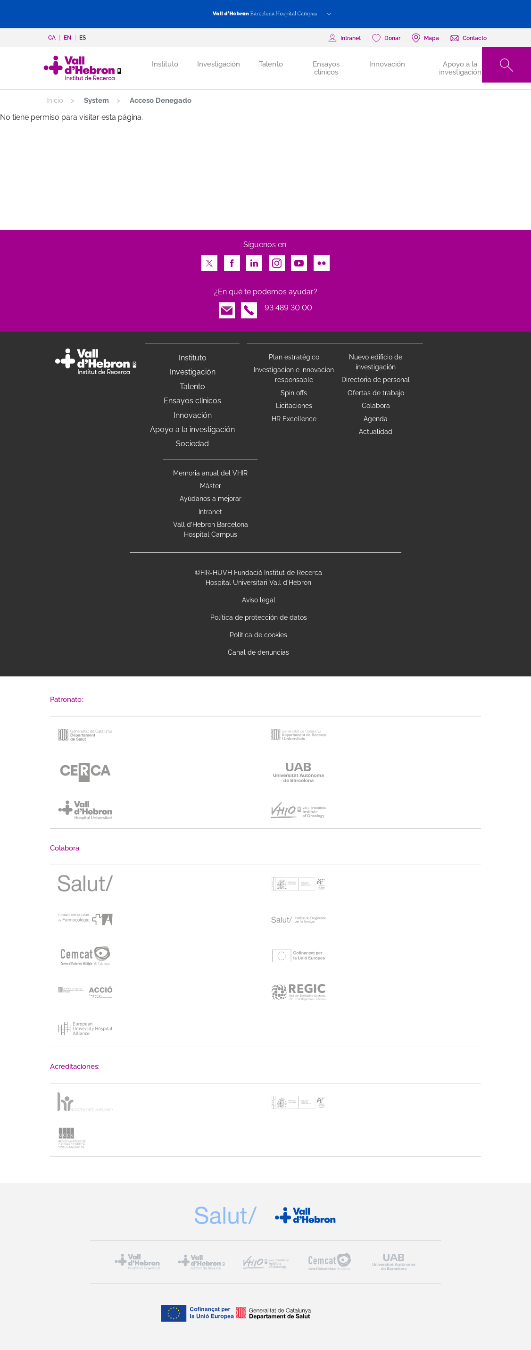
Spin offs (294, 393)
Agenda (376, 419)
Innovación (387, 64)
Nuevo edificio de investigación (375, 362)
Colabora (376, 405)
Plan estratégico (294, 357)
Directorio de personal (375, 379)
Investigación (218, 64)
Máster (210, 486)
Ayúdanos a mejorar (210, 498)
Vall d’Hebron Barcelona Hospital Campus (210, 529)
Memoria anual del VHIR (210, 473)
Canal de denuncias (258, 652)
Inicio (54, 100)
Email (227, 307)
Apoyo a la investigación (460, 68)
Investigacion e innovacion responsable (294, 374)
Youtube (299, 260)
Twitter (209, 260)
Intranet (210, 512)
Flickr (322, 260)
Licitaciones (294, 405)
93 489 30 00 (288, 307)
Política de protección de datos (258, 617)
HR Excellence (294, 419)
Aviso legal (258, 600)
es (82, 38)
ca (52, 38)
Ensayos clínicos (326, 68)
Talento (271, 64)
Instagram (277, 260)
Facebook (232, 260)
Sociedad (192, 443)
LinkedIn (254, 260)
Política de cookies (258, 635)
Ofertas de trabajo (376, 393)
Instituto (193, 357)
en (67, 38)
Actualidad (375, 431)
